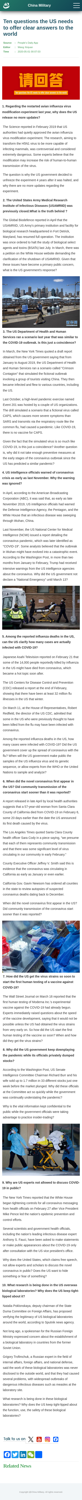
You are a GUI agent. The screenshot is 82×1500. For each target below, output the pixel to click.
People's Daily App (28, 42)
